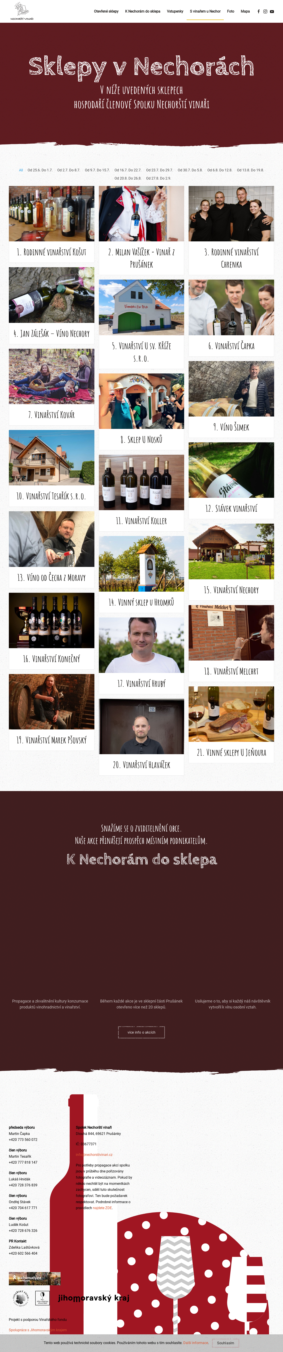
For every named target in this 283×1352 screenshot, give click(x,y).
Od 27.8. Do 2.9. (158, 187)
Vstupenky (175, 11)
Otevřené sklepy (106, 11)
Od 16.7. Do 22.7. (128, 179)
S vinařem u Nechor (205, 11)
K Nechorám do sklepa (142, 11)
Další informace (195, 1343)
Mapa (245, 11)
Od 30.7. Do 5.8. (190, 179)
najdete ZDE (102, 1208)
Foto (230, 11)
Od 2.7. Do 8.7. (68, 179)
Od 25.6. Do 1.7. (40, 179)
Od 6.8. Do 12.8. (219, 179)
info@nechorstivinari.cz (94, 1155)
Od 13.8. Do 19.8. (250, 179)
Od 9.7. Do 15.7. (97, 179)
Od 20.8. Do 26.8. (128, 187)
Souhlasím (225, 1343)
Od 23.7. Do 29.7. (159, 179)
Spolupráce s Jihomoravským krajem (38, 1330)
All (21, 179)
